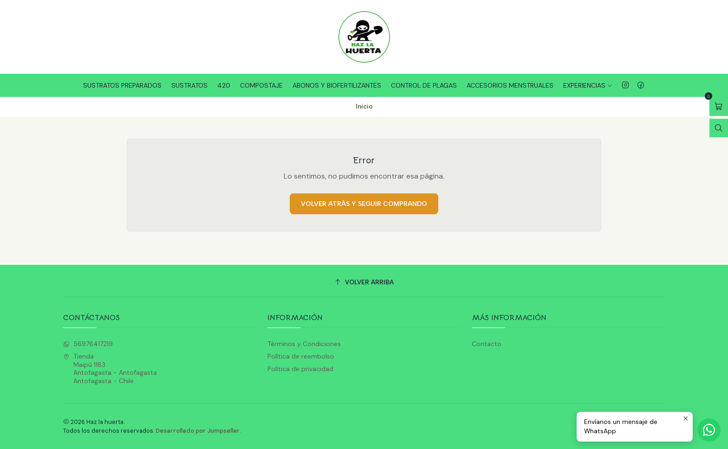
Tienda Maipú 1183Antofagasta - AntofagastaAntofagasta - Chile (110, 368)
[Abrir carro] (718, 106)
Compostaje (261, 85)
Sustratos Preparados (122, 85)
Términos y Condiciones (304, 344)
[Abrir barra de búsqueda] (718, 128)
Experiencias (588, 85)
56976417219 (88, 344)
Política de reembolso (300, 356)
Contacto (486, 344)
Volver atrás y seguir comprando (364, 204)
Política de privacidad (300, 369)
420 (223, 85)
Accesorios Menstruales (510, 85)
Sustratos (189, 85)
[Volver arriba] (364, 282)
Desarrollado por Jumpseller (198, 431)
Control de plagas (424, 85)
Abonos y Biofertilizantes (336, 85)
